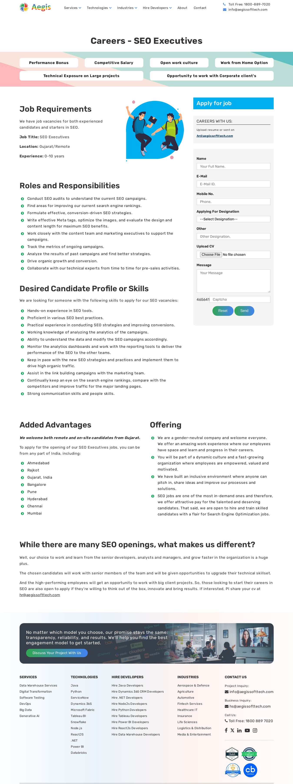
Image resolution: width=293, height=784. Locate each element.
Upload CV (205, 247)
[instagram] (256, 731)
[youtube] (248, 731)
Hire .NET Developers (127, 698)
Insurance (184, 717)
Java (74, 686)
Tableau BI (78, 717)
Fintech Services (189, 705)
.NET (74, 742)
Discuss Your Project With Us (57, 653)
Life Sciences (187, 723)
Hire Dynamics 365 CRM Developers (138, 692)
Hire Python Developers (129, 711)
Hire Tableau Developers (129, 717)
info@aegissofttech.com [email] (249, 692)
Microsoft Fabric (82, 711)
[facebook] (227, 731)
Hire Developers (156, 8)
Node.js (76, 730)
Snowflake (78, 723)
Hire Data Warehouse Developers (136, 736)
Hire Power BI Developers (130, 723)
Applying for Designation (218, 212)
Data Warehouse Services (38, 686)
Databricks (79, 755)
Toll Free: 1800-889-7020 (249, 5)
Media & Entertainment (194, 736)
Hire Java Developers (127, 686)
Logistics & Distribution (194, 730)
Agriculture (185, 692)
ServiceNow (80, 698)
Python (76, 692)
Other (201, 229)
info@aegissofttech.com (248, 10)
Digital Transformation (36, 692)
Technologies (98, 8)
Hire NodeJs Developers (129, 705)
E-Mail (202, 177)
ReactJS (77, 736)
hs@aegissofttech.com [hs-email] (248, 706)
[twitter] (233, 731)
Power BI (77, 749)
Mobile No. (205, 194)
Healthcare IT (187, 711)
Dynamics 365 (81, 705)
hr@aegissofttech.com (215, 136)
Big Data (26, 711)
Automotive (185, 698)
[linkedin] (240, 731)
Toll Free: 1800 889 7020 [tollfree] (249, 721)
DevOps (25, 705)
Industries (126, 8)
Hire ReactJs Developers (130, 730)
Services (71, 8)
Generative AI (30, 717)
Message (204, 265)
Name (201, 159)
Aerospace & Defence (193, 686)
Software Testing (32, 698)
